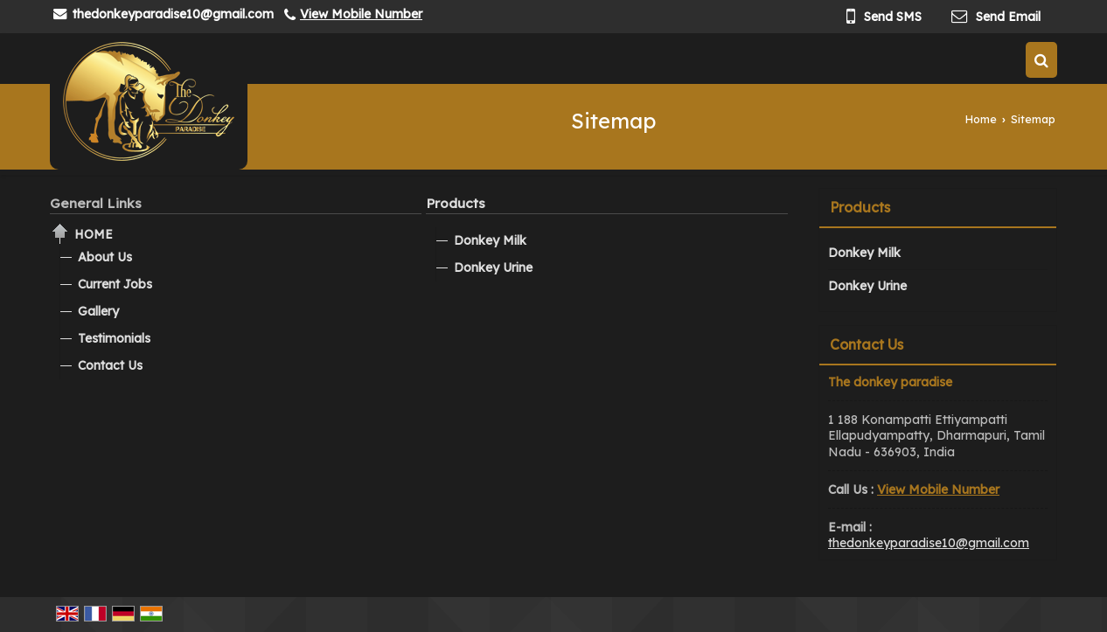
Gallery (98, 311)
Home (981, 119)
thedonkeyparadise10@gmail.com (173, 14)
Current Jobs (115, 284)
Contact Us (110, 365)
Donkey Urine (493, 267)
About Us (105, 257)
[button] (361, 14)
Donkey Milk (490, 240)
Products (455, 203)
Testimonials (114, 338)
